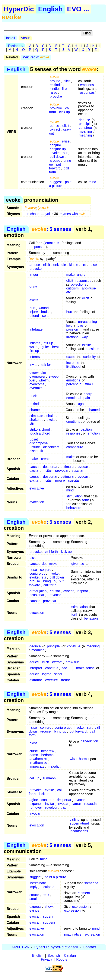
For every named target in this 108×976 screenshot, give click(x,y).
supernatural (79, 823)
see (64, 668)
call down (57, 157)
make (70, 274)
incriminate (37, 883)
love (69, 325)
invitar (49, 804)
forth (85, 500)
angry (81, 274)
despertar (50, 467)
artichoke (32, 214)
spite (46, 315)
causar (34, 467)
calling (74, 820)
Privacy (46, 959)
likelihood (73, 366)
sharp (88, 394)
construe (85, 127)
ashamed (93, 410)
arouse (55, 81)
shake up (36, 419)
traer (64, 808)
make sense (85, 668)
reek (46, 895)
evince (34, 910)
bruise (46, 312)
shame (34, 410)
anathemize (38, 759)
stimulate (36, 416)
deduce (84, 120)
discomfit (36, 451)
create (46, 459)
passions (92, 349)
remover (35, 808)
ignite (45, 347)
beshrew (47, 751)
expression (80, 906)
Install (10, 38)
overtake (35, 388)
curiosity (89, 357)
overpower (37, 376)
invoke (55, 153)
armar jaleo (38, 591)
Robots (61, 959)
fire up (34, 351)
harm (83, 759)
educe (54, 126)
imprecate (36, 766)
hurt (32, 308)
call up (34, 778)
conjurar (47, 800)
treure (65, 680)
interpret (35, 668)
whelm (43, 380)
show (49, 906)
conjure (55, 145)
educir (34, 674)
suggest (56, 182)
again (82, 404)
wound (44, 308)
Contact (89, 947)
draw (33, 286)
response (73, 433)
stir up (48, 343)
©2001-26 (20, 947)
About (25, 38)
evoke (34, 577)
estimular (67, 467)
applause (89, 288)
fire (64, 88)
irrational (72, 337)
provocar (61, 470)
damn (33, 755)
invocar (63, 804)
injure (33, 312)
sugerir (48, 916)
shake (50, 416)
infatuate (35, 329)
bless (33, 743)
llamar (76, 804)
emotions (87, 85)
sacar (58, 674)
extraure (35, 680)
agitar (33, 800)
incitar (47, 470)
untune (34, 447)
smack (34, 895)
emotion (94, 433)
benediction (89, 741)
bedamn (47, 755)
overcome (36, 384)
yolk (48, 214)
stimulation (74, 496)
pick (32, 557)
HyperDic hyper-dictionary (56, 947)
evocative (36, 488)
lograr (46, 674)
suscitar (77, 470)
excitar (34, 470)
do (44, 563)
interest (35, 357)
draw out (72, 662)
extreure (51, 680)
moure (60, 480)
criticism (72, 288)
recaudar (91, 804)
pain (86, 398)
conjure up (58, 149)
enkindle (56, 85)
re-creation (92, 934)
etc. (69, 292)
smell (33, 898)
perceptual (74, 384)
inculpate (47, 887)
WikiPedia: (36, 57)
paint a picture (60, 184)
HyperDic (19, 9)
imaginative (72, 934)
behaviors (73, 508)
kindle (54, 88)
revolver (51, 808)
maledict (54, 766)
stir (65, 153)
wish (73, 759)
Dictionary (15, 46)
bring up (49, 581)
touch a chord (39, 433)
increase (72, 363)
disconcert (51, 447)
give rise (77, 563)
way (85, 337)
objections (78, 284)
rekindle (35, 404)
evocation (36, 502)
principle (85, 124)
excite (33, 300)
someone (91, 883)
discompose (38, 443)
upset (33, 439)
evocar (83, 467)
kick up (64, 112)
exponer (35, 804)
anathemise (38, 763)
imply (33, 887)
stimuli (89, 384)
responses (87, 92)
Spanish (54, 956)
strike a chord (39, 429)
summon (49, 778)
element (84, 893)
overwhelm (37, 372)
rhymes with (72, 214)
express (35, 906)
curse (33, 751)
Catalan (70, 956)
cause (34, 563)
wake (33, 347)
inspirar (82, 591)
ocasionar (36, 595)
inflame (35, 343)
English (50, 9)
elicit (66, 81)
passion (72, 329)
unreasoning (87, 321)
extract (55, 129)
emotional (73, 398)
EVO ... (78, 9)
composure (74, 447)
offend (34, 315)
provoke (56, 96)
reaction (86, 429)
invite (33, 364)
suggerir (49, 922)
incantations (79, 831)
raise (53, 92)
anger (33, 274)
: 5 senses (51, 229)
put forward (55, 166)
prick (33, 396)
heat (55, 347)
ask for (46, 364)
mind (92, 182)
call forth (51, 551)
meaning (85, 131)
